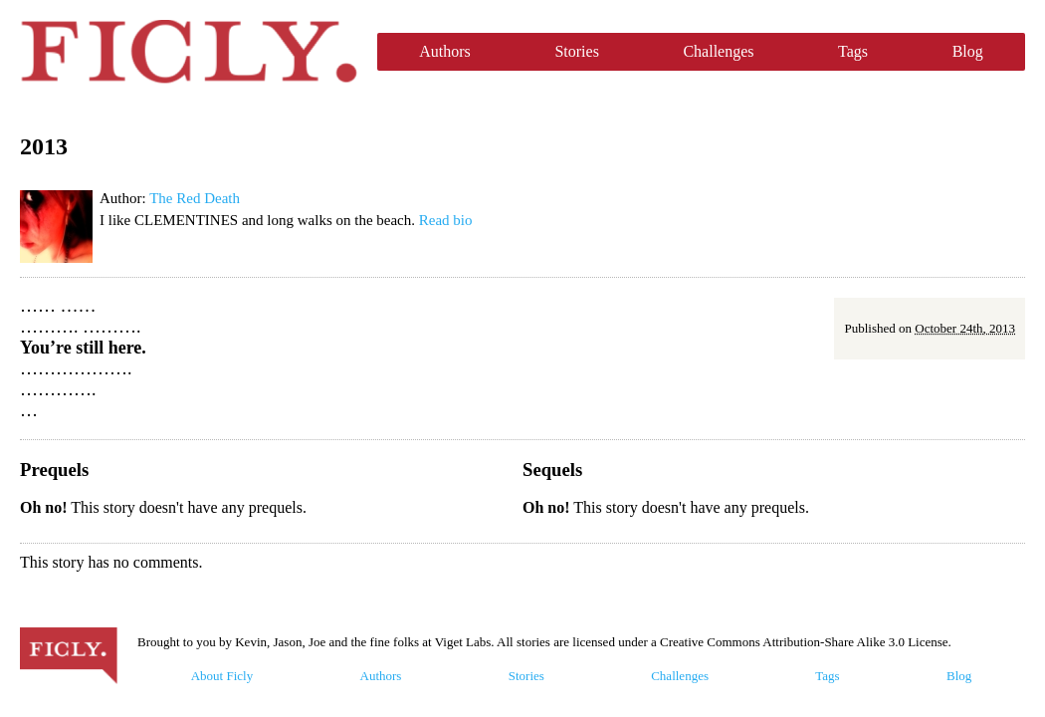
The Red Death (194, 198)
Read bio (446, 220)
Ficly (188, 52)
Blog (967, 51)
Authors (445, 51)
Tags (853, 51)
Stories (576, 51)
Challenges (718, 51)
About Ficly (222, 675)
